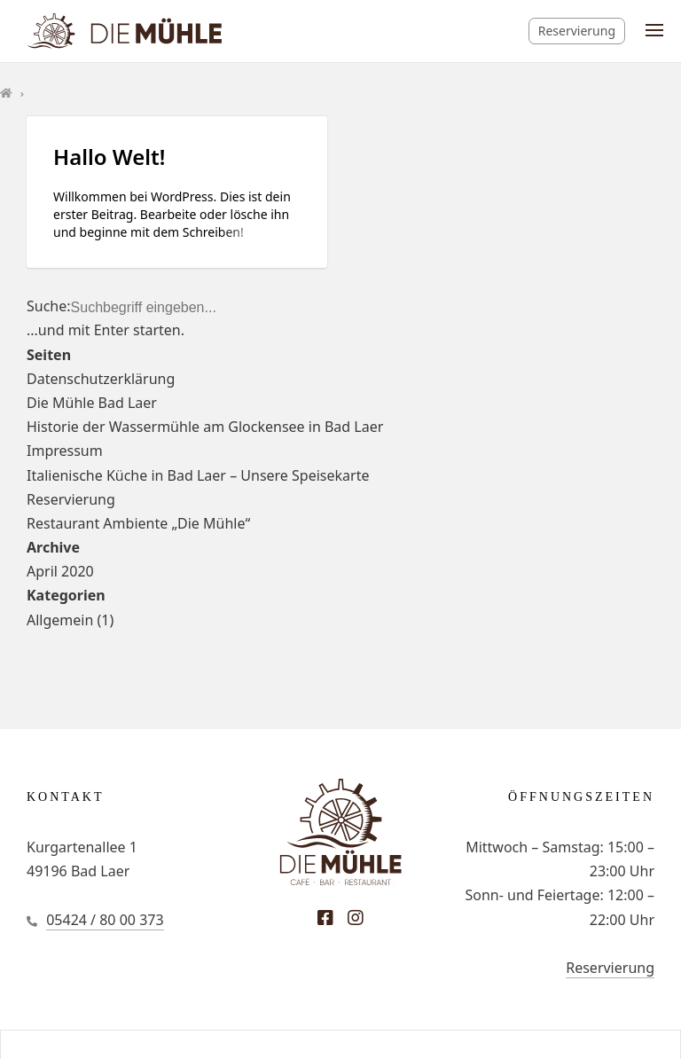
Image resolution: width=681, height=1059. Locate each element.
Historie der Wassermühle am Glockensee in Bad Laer (205, 426)
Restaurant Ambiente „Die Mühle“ (138, 523)
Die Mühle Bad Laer (92, 402)
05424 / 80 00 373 (104, 920)
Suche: (49, 306)
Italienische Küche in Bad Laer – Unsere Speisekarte (198, 475)
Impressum (65, 450)
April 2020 (60, 571)
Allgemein (60, 620)
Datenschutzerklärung (101, 378)
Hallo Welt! (109, 156)
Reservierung (576, 30)
